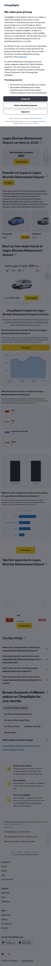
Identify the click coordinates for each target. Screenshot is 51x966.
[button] (25, 99)
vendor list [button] (22, 57)
